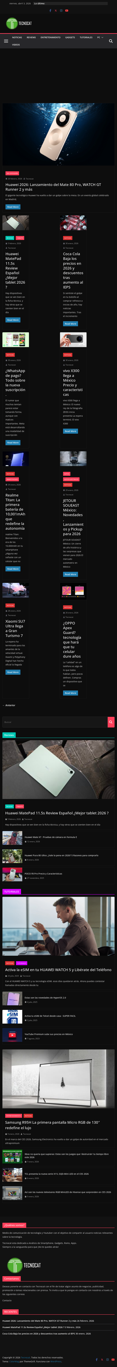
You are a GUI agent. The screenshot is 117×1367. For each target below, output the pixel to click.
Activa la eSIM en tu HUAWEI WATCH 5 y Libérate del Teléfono (58, 969)
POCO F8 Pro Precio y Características (43, 873)
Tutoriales (86, 37)
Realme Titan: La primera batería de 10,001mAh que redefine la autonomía (15, 512)
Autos (66, 474)
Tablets (20, 238)
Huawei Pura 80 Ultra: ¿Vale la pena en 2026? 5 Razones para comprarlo (61, 855)
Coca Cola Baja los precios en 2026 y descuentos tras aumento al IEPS (73, 270)
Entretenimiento (50, 37)
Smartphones (12, 479)
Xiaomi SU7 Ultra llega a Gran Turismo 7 (15, 628)
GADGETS (70, 37)
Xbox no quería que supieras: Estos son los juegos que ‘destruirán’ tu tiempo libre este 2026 (67, 1156)
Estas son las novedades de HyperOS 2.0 (45, 997)
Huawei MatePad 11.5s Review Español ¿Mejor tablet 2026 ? (15, 270)
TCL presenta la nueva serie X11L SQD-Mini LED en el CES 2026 (57, 1173)
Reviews (31, 37)
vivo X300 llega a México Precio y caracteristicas (73, 382)
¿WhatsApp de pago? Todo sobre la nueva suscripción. (15, 382)
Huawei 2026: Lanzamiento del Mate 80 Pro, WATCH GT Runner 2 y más (53, 187)
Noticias (17, 37)
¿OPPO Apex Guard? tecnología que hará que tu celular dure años (72, 640)
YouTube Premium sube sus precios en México (49, 1034)
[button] (101, 37)
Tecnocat (30, 178)
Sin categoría (12, 173)
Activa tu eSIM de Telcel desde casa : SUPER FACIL (50, 1015)
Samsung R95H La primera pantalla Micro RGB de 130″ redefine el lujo (52, 1125)
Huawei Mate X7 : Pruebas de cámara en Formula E (51, 837)
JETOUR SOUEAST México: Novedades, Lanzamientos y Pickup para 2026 (73, 517)
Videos (16, 44)
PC (98, 37)
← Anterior (8, 705)
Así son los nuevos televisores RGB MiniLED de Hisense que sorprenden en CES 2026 (68, 1192)
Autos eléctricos (71, 479)
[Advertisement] (58, 71)
